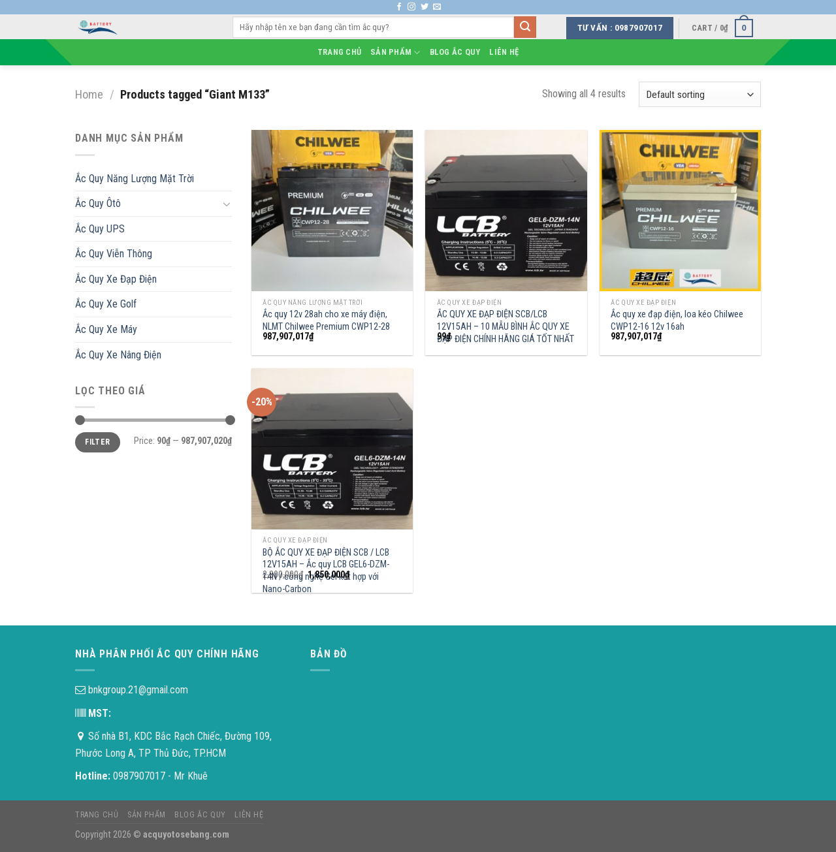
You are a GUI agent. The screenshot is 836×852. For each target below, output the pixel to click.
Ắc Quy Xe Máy (106, 329)
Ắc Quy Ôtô (98, 203)
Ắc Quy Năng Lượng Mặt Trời (134, 178)
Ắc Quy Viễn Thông (113, 253)
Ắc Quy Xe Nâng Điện (118, 355)
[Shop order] (700, 94)
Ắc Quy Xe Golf (106, 304)
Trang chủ (339, 52)
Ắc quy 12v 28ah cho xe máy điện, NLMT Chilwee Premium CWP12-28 (326, 320)
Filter (97, 442)
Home (89, 94)
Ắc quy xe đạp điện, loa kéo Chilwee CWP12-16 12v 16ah (677, 320)
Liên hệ (504, 52)
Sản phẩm (395, 52)
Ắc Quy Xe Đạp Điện (116, 279)
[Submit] (525, 27)
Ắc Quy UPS (100, 229)
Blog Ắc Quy (455, 52)
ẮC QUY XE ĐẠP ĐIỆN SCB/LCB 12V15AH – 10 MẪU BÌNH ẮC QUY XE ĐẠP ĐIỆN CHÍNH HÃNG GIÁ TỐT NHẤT (505, 326)
